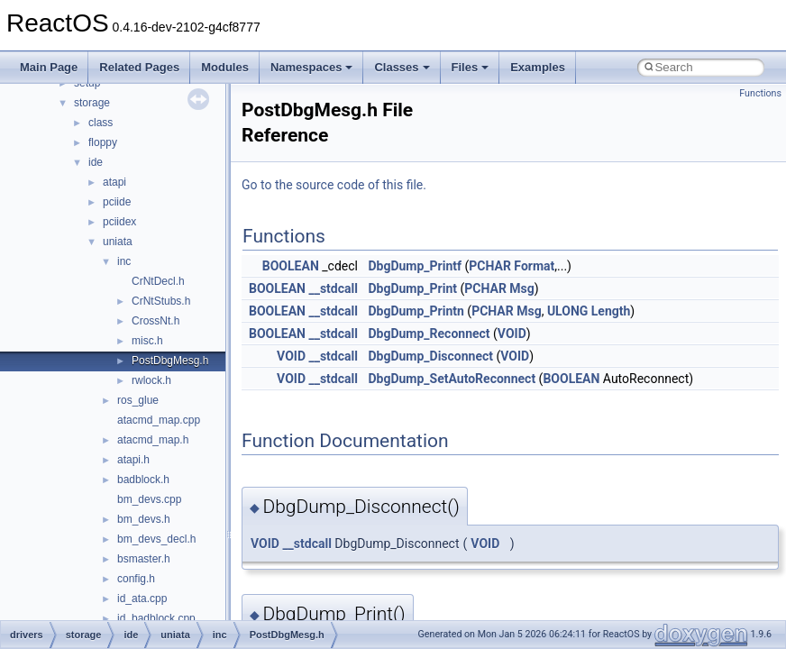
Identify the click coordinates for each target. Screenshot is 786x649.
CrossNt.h (155, 321)
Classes (401, 67)
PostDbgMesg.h (170, 360)
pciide (117, 202)
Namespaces (311, 67)
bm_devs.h (143, 519)
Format (534, 266)
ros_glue (138, 400)
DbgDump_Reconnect (428, 333)
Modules (225, 67)
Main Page (49, 67)
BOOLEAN (290, 266)
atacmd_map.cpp (158, 420)
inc (124, 261)
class (100, 122)
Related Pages (139, 67)
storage (92, 102)
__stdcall (332, 288)
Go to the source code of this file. (334, 185)
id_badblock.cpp (156, 618)
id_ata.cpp (142, 598)
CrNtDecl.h (158, 281)
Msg (521, 288)
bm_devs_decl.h (156, 539)
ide (95, 162)
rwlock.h (151, 380)
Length (611, 311)
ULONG (567, 311)
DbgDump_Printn (415, 311)
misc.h (147, 340)
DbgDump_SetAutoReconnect (451, 378)
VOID (512, 333)
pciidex (119, 221)
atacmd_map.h (152, 440)
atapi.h (133, 459)
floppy (102, 142)
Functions (760, 93)
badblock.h (143, 479)
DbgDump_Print (412, 288)
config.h (136, 578)
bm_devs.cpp (149, 499)
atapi (114, 182)
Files (470, 67)
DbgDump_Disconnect (430, 356)
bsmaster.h (143, 559)
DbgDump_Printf (415, 266)
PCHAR (490, 266)
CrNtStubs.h (161, 301)
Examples (537, 67)
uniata (118, 241)
